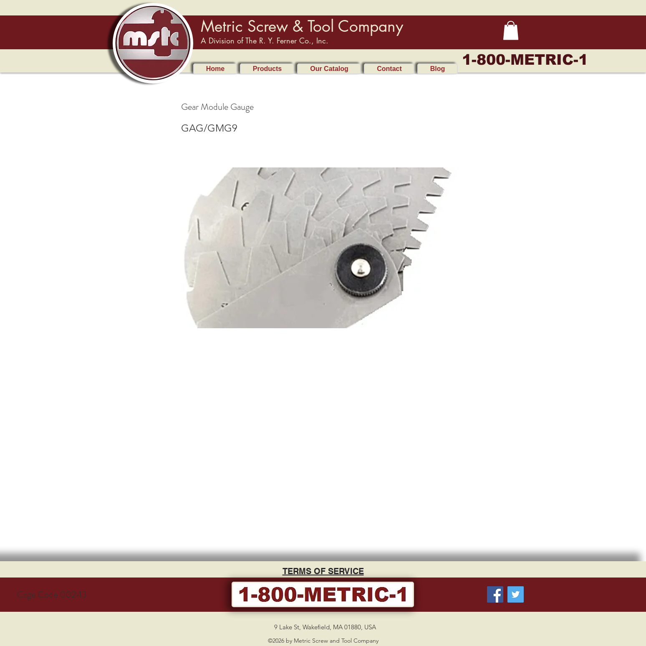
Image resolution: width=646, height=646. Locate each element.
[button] (511, 30)
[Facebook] (495, 594)
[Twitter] (515, 594)
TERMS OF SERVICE (323, 571)
